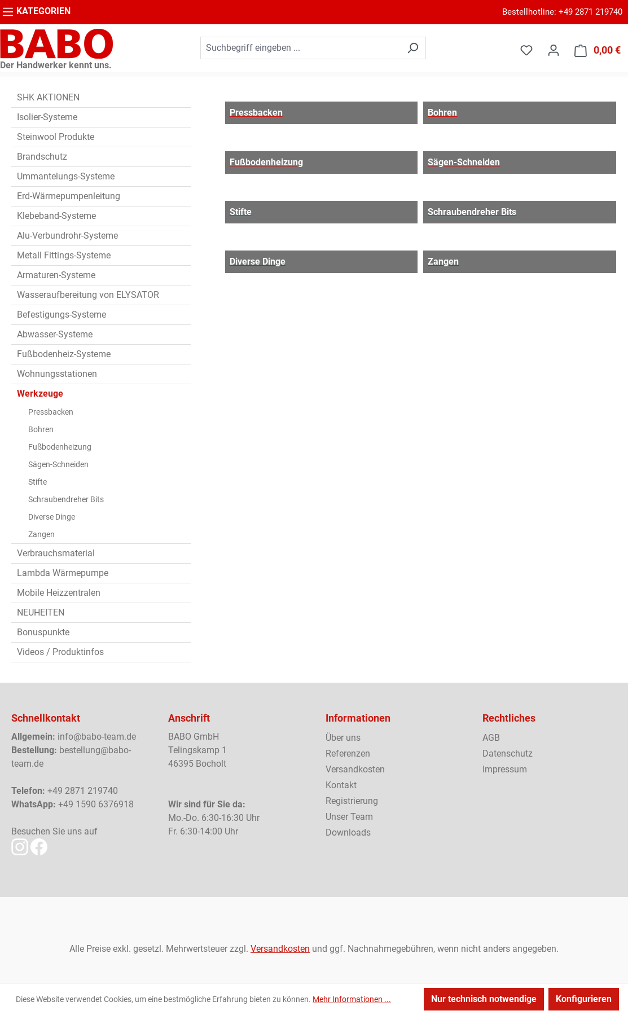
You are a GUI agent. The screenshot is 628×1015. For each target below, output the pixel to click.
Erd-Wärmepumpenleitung (68, 196)
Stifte (37, 481)
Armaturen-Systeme (56, 275)
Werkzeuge (40, 393)
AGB (491, 737)
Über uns (343, 737)
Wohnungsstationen (57, 373)
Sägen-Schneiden (58, 464)
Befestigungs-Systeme (61, 314)
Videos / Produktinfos (60, 652)
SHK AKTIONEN (48, 97)
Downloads (348, 832)
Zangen (41, 534)
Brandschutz (42, 156)
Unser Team (349, 816)
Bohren (41, 429)
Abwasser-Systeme (55, 334)
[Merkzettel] (526, 50)
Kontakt (341, 785)
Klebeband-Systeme (56, 215)
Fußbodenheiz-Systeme (64, 354)
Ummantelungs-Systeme (66, 176)
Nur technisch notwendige (484, 999)
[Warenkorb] (597, 50)
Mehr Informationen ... (352, 999)
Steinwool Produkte (55, 136)
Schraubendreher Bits (66, 499)
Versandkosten (355, 769)
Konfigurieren (584, 999)
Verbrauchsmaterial (56, 553)
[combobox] (300, 48)
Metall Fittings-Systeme (64, 255)
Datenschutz (507, 753)
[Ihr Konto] (553, 50)
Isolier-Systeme (47, 117)
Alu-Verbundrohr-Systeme (67, 235)
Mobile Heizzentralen (58, 592)
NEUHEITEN (40, 612)
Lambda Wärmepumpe (62, 573)
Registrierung (352, 801)
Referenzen (348, 753)
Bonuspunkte (43, 632)
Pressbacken (50, 411)
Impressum (504, 769)
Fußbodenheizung (59, 446)
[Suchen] (412, 48)
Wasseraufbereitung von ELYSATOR (88, 294)
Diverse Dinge (51, 516)
